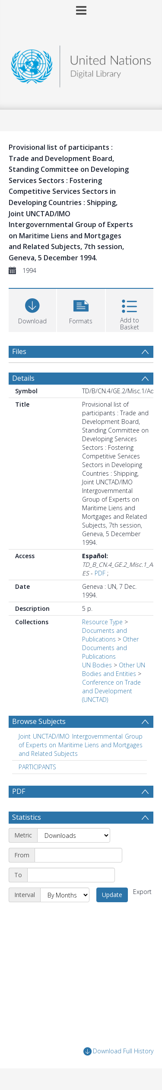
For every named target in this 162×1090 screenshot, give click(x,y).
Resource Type (102, 622)
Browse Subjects (39, 721)
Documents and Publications (104, 634)
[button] (81, 309)
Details (23, 378)
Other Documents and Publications (110, 647)
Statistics (26, 817)
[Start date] (78, 855)
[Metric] (73, 835)
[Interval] (64, 895)
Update (112, 895)
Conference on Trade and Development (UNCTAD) (111, 691)
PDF (100, 573)
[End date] (71, 875)
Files (19, 351)
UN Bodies (97, 665)
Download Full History (118, 1051)
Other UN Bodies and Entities (113, 669)
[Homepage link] (81, 64)
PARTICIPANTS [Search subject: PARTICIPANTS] (37, 767)
